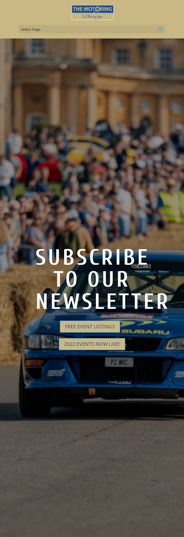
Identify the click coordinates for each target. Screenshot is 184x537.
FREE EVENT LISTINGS (90, 326)
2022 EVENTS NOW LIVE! (92, 344)
